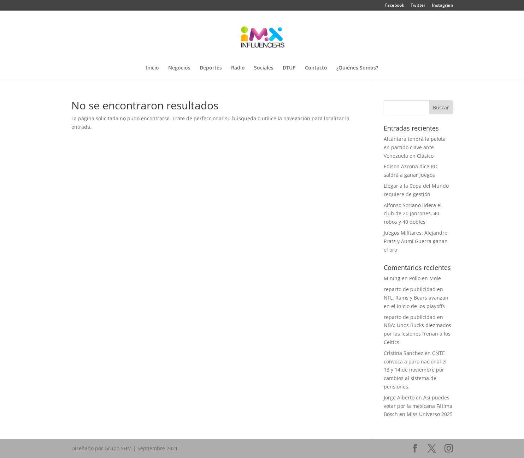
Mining (392, 278)
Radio (238, 68)
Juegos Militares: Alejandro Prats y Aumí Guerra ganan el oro (416, 241)
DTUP (289, 68)
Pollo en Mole (425, 278)
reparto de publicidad (410, 289)
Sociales (263, 68)
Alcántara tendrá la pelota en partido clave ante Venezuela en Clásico (415, 147)
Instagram (442, 5)
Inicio (152, 68)
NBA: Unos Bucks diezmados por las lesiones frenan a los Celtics (417, 333)
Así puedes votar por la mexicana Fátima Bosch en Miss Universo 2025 (418, 406)
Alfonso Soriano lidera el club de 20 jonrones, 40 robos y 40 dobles (413, 213)
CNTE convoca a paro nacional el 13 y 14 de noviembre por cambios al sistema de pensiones (415, 370)
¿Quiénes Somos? (357, 68)
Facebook (394, 5)
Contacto (316, 68)
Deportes (211, 68)
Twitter (418, 5)
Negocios (179, 68)
